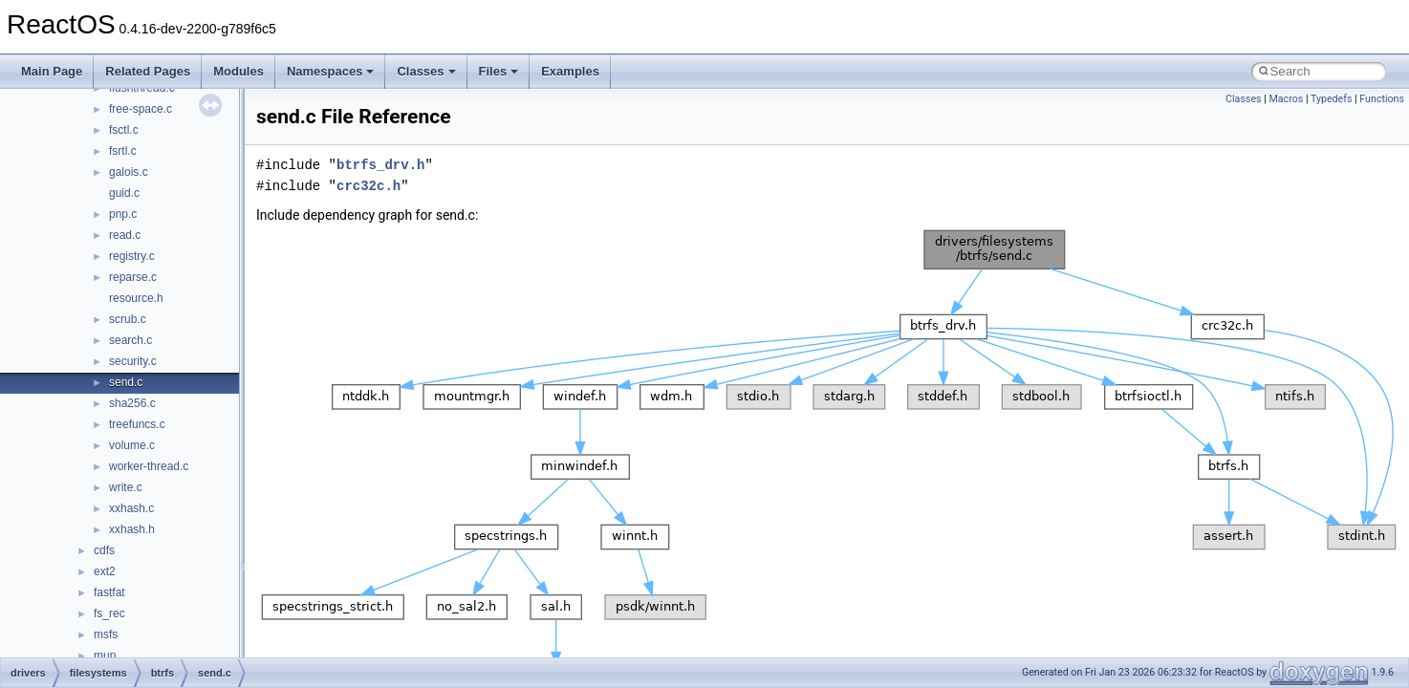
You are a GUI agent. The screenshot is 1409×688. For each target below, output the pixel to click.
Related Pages (147, 71)
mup (105, 655)
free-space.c (140, 109)
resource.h (136, 298)
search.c (130, 340)
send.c (125, 382)
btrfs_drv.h (380, 165)
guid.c (124, 193)
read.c (125, 235)
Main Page (51, 71)
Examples (570, 71)
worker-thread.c (148, 466)
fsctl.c (124, 130)
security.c (133, 361)
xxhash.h (132, 529)
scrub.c (127, 319)
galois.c (128, 172)
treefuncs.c (137, 424)
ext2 (105, 571)
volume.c (132, 445)
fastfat (109, 592)
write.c (125, 487)
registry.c (132, 256)
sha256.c (132, 403)
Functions (1381, 99)
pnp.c (123, 214)
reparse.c (133, 277)
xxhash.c (131, 508)
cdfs (104, 550)
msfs (106, 634)
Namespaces (331, 71)
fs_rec (109, 613)
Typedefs (1332, 99)
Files (499, 71)
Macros (1285, 99)
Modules (238, 71)
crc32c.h (368, 186)
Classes (426, 71)
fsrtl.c (123, 151)
